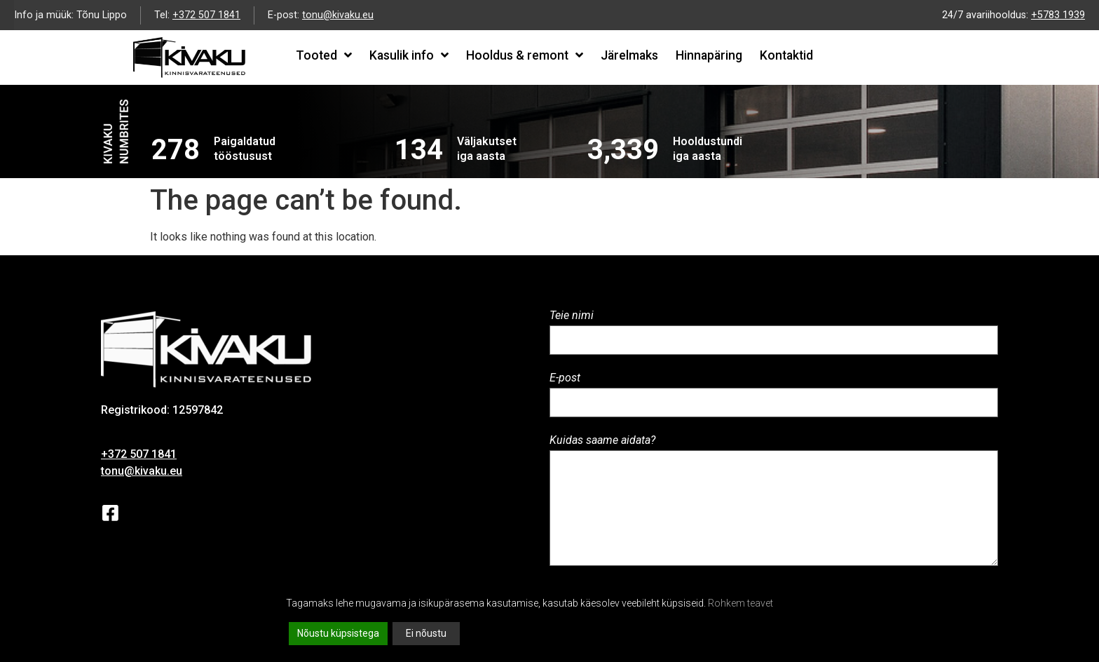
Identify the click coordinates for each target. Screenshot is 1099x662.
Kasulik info (409, 55)
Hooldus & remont (524, 55)
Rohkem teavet (740, 603)
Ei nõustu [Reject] (426, 633)
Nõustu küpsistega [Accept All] (338, 633)
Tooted (324, 55)
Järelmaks (629, 55)
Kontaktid (786, 55)
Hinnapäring (709, 55)
